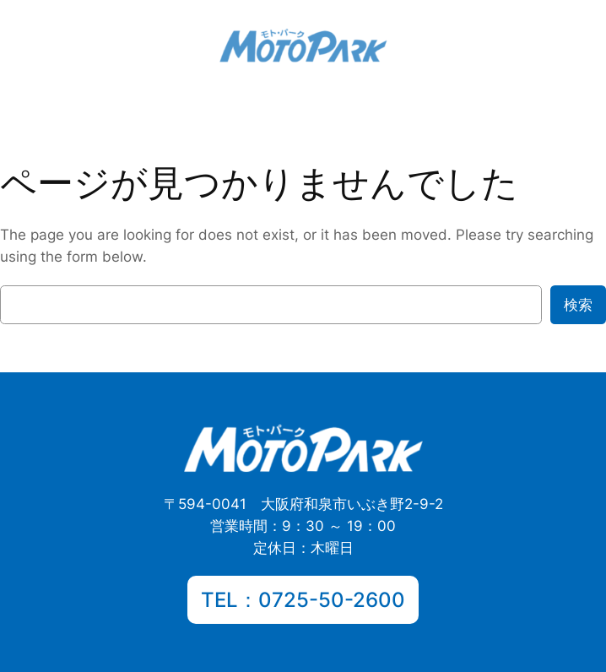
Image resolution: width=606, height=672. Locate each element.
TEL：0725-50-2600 (303, 600)
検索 (578, 304)
